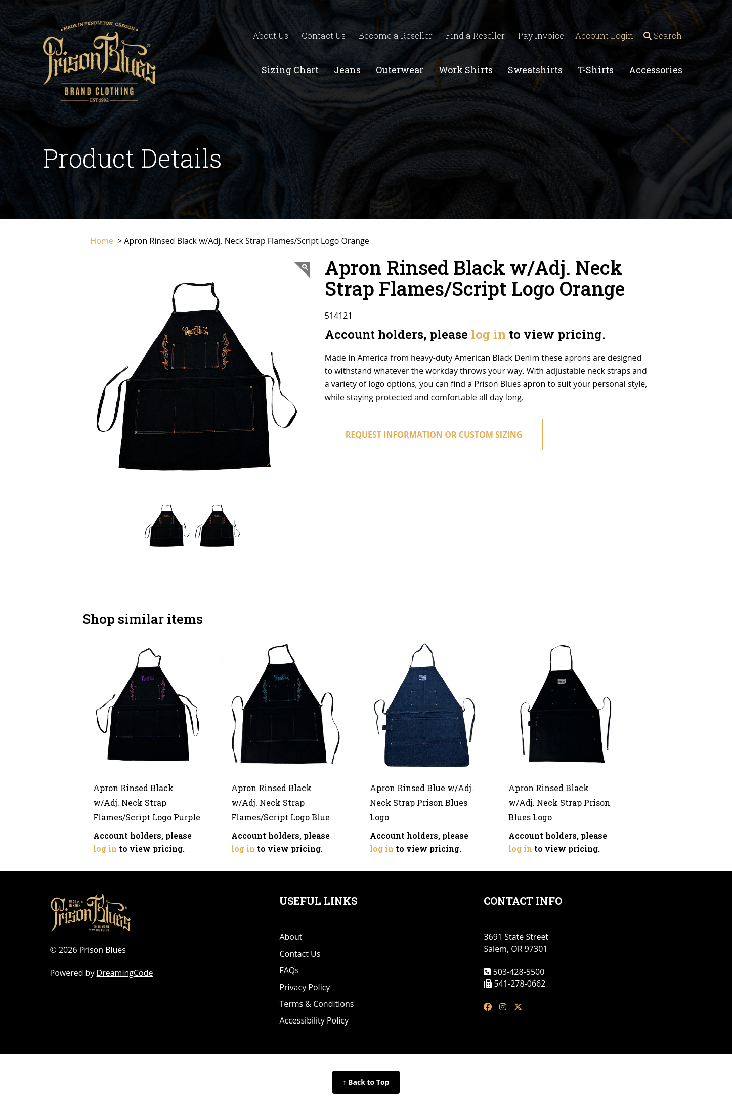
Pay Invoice (537, 35)
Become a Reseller (392, 35)
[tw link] (518, 1007)
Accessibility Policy (314, 1020)
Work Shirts (466, 70)
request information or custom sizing (434, 434)
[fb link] (488, 1007)
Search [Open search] (664, 35)
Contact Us (320, 35)
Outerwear (399, 70)
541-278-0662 (518, 983)
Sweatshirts (535, 70)
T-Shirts (596, 70)
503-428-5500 (517, 971)
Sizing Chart (290, 70)
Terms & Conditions (316, 1003)
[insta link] (502, 1007)
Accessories (655, 70)
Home (103, 240)
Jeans (347, 70)
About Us (267, 35)
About (290, 936)
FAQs (288, 970)
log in (488, 334)
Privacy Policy (304, 987)
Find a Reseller (471, 35)
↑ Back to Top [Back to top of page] (365, 1082)
